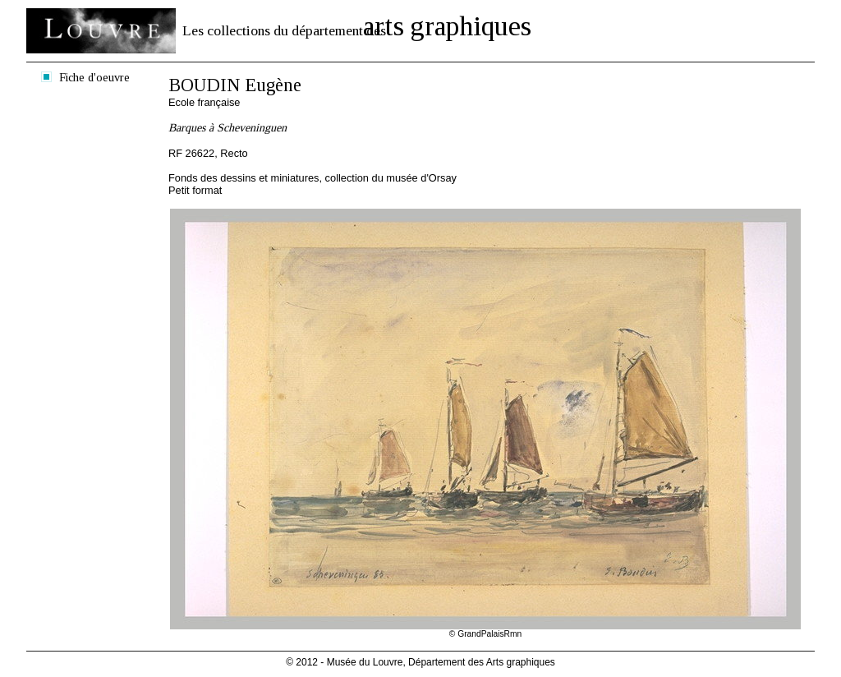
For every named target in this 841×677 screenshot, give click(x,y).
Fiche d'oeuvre (94, 77)
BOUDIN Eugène (234, 85)
